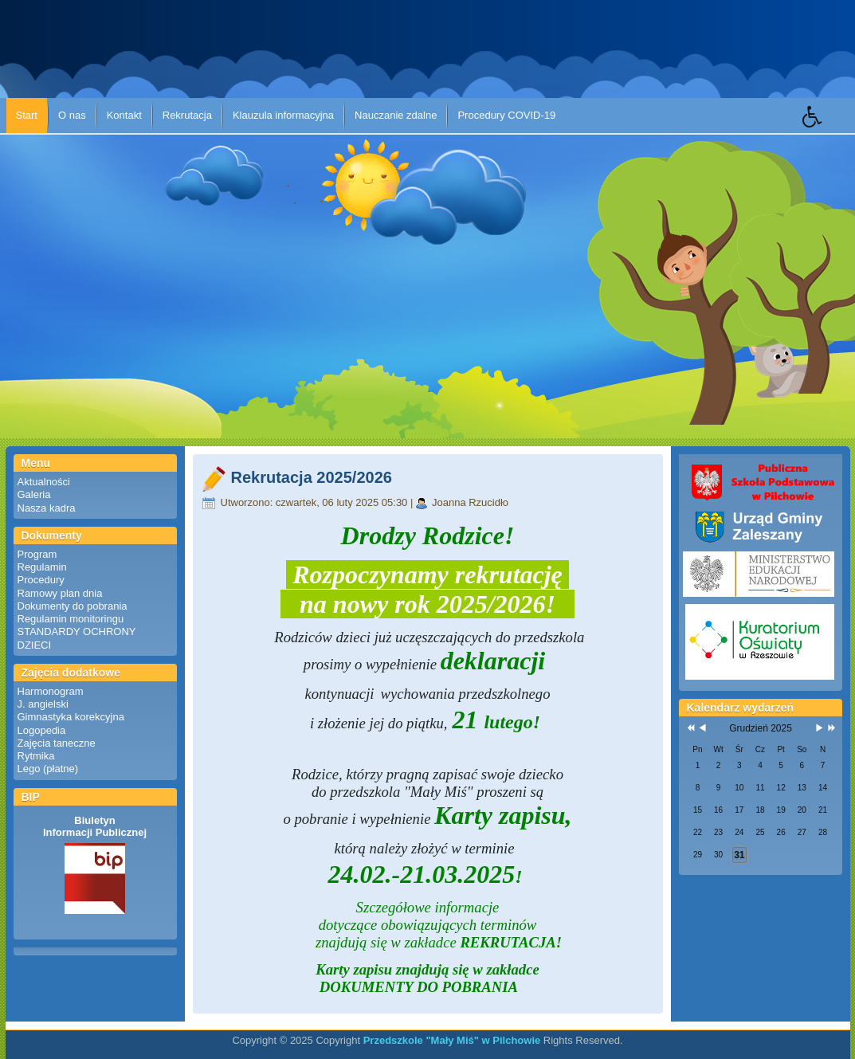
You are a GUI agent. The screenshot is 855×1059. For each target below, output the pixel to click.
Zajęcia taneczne (57, 743)
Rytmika (36, 756)
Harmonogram (51, 691)
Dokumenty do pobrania (72, 606)
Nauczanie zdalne (396, 115)
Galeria (34, 494)
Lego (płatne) (48, 769)
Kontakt (124, 115)
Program (37, 554)
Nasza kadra (47, 508)
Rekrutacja (187, 115)
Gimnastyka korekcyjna (71, 717)
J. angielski (43, 704)
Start (26, 115)
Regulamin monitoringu (71, 619)
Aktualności (44, 482)
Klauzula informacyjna (283, 115)
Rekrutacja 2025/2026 (311, 477)
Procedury (41, 580)
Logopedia (42, 730)
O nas (72, 115)
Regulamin (42, 567)
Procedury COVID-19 (506, 115)
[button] (828, 128)
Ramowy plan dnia (60, 593)
